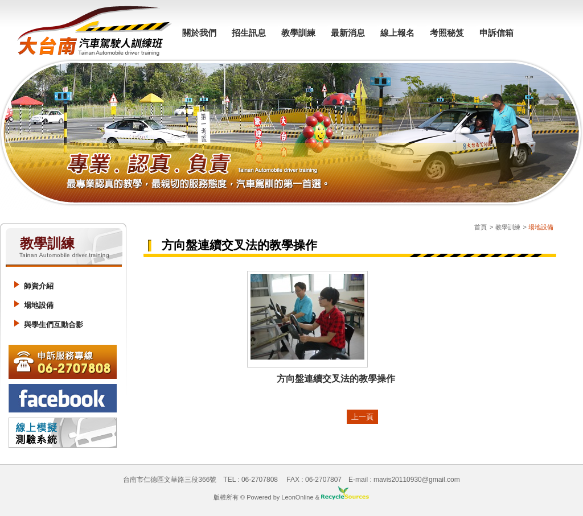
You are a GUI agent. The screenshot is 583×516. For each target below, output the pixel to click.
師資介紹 (39, 286)
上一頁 (362, 416)
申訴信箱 (496, 33)
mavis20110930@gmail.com (416, 480)
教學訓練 (298, 33)
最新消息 (348, 33)
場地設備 (39, 305)
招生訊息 (249, 33)
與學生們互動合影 (53, 324)
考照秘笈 (447, 33)
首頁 (480, 227)
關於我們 (199, 33)
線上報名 (397, 33)
